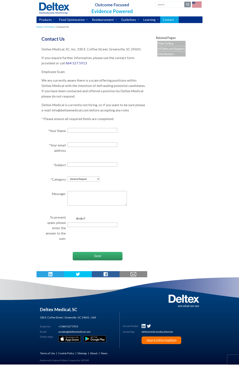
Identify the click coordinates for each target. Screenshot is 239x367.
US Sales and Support (171, 48)
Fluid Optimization (72, 20)
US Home (49, 26)
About (93, 355)
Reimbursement (103, 20)
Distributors (166, 54)
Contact (168, 20)
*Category (58, 179)
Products (45, 20)
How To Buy (166, 43)
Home (40, 26)
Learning (149, 20)
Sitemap (82, 355)
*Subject (59, 165)
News (104, 355)
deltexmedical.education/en (157, 334)
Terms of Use (47, 355)
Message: (59, 194)
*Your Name (57, 131)
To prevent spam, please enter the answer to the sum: (56, 230)
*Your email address (57, 147)
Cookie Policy (66, 355)
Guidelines (128, 20)
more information (161, 342)
